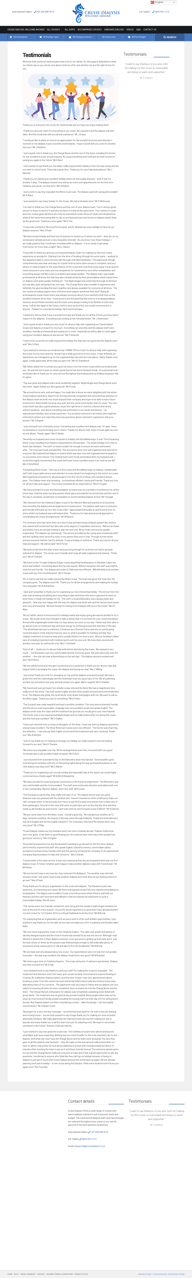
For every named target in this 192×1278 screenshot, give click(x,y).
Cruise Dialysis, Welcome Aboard (26, 29)
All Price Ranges (139, 37)
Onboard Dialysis (114, 29)
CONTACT (41, 1274)
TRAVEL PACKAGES (27, 1274)
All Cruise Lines (109, 37)
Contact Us (149, 29)
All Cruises (53, 29)
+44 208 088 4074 (43, 12)
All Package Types (51, 37)
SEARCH (169, 37)
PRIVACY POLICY (81, 1274)
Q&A (138, 29)
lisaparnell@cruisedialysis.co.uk (89, 1146)
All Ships (70, 29)
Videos (130, 29)
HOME (9, 1274)
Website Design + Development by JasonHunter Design (161, 1274)
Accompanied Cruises (90, 29)
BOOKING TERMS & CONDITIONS (59, 1274)
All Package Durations (82, 37)
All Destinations (20, 37)
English (157, 2)
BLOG (16, 1274)
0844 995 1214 (160, 12)
